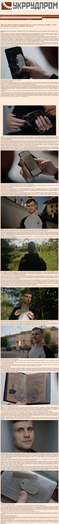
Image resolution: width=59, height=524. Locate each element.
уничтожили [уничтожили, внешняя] (50, 461)
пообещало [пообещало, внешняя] (12, 370)
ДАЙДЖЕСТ (8, 15)
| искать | (43, 17)
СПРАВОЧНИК (13, 15)
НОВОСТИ (1, 15)
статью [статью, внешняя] (18, 271)
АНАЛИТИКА (5, 15)
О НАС (16, 15)
